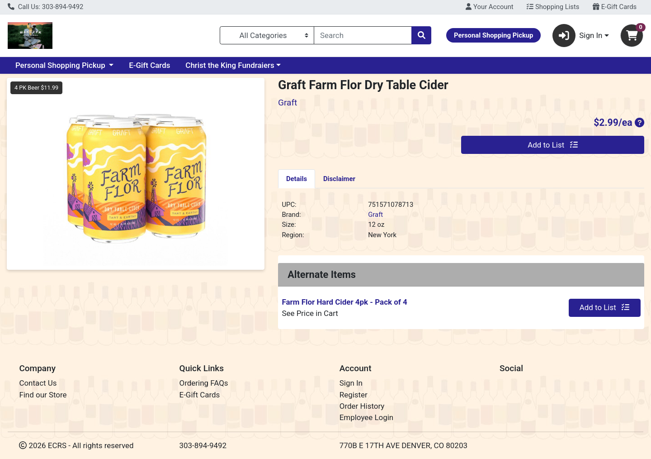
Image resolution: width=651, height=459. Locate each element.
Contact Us (38, 382)
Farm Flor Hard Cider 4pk (344, 301)
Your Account (489, 7)
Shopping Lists (553, 7)
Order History (362, 406)
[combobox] (363, 35)
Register (354, 394)
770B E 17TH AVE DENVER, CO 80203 (403, 445)
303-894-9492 (203, 445)
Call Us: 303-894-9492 (45, 7)
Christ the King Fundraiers (229, 65)
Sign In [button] (577, 35)
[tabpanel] (461, 223)
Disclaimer (339, 179)
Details (296, 179)
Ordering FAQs (203, 382)
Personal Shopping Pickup (61, 65)
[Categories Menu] (267, 35)
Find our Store (42, 394)
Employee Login (366, 417)
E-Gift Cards (615, 7)
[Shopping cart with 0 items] (631, 35)
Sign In (351, 382)
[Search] (363, 35)
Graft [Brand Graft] (375, 214)
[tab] (296, 178)
